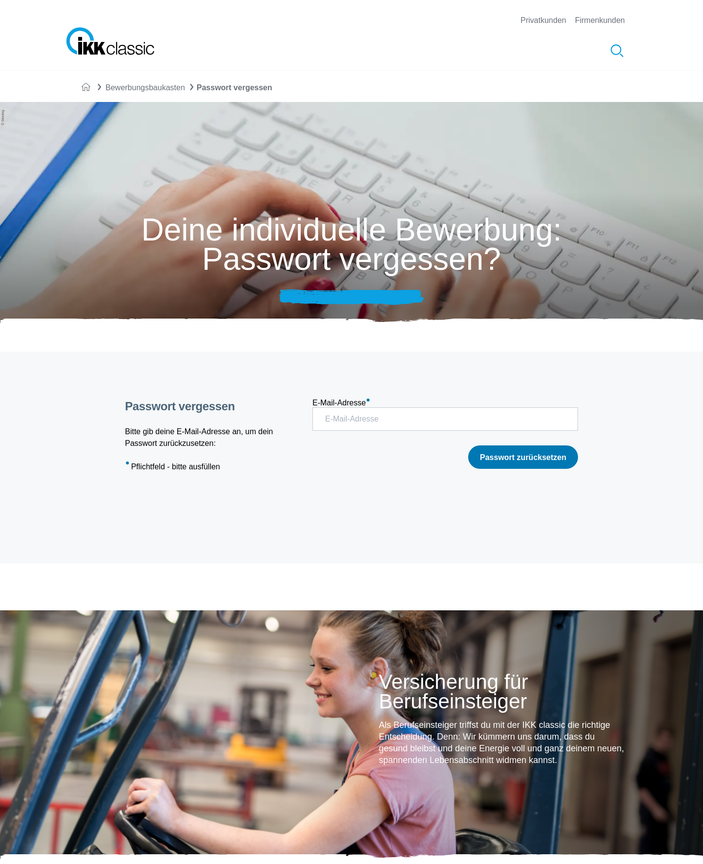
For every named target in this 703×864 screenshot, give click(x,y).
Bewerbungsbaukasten (145, 87)
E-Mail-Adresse (341, 403)
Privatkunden (543, 20)
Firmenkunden (600, 20)
